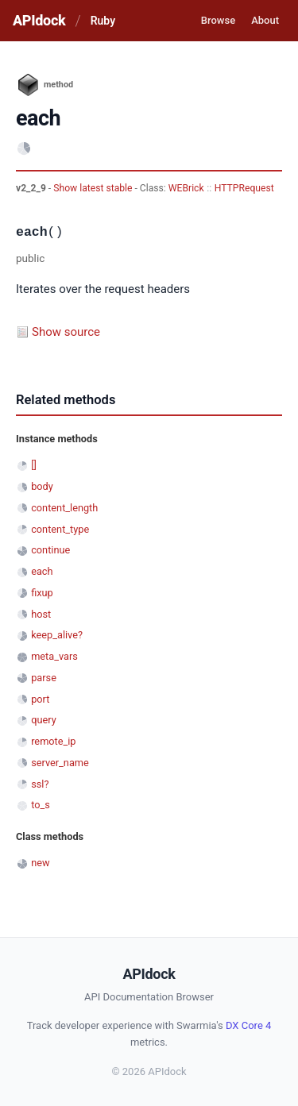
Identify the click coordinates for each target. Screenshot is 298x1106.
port (40, 699)
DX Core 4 (248, 1025)
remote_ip (53, 741)
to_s (40, 805)
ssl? (39, 784)
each (41, 571)
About (265, 20)
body (42, 486)
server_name (60, 763)
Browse (218, 20)
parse (43, 678)
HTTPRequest (244, 188)
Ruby (103, 20)
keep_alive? (57, 635)
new (40, 863)
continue (50, 550)
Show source (66, 332)
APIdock (39, 20)
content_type (60, 529)
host (41, 614)
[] (34, 465)
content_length (64, 508)
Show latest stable (93, 188)
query (43, 720)
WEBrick (186, 188)
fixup (42, 593)
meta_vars (54, 656)
